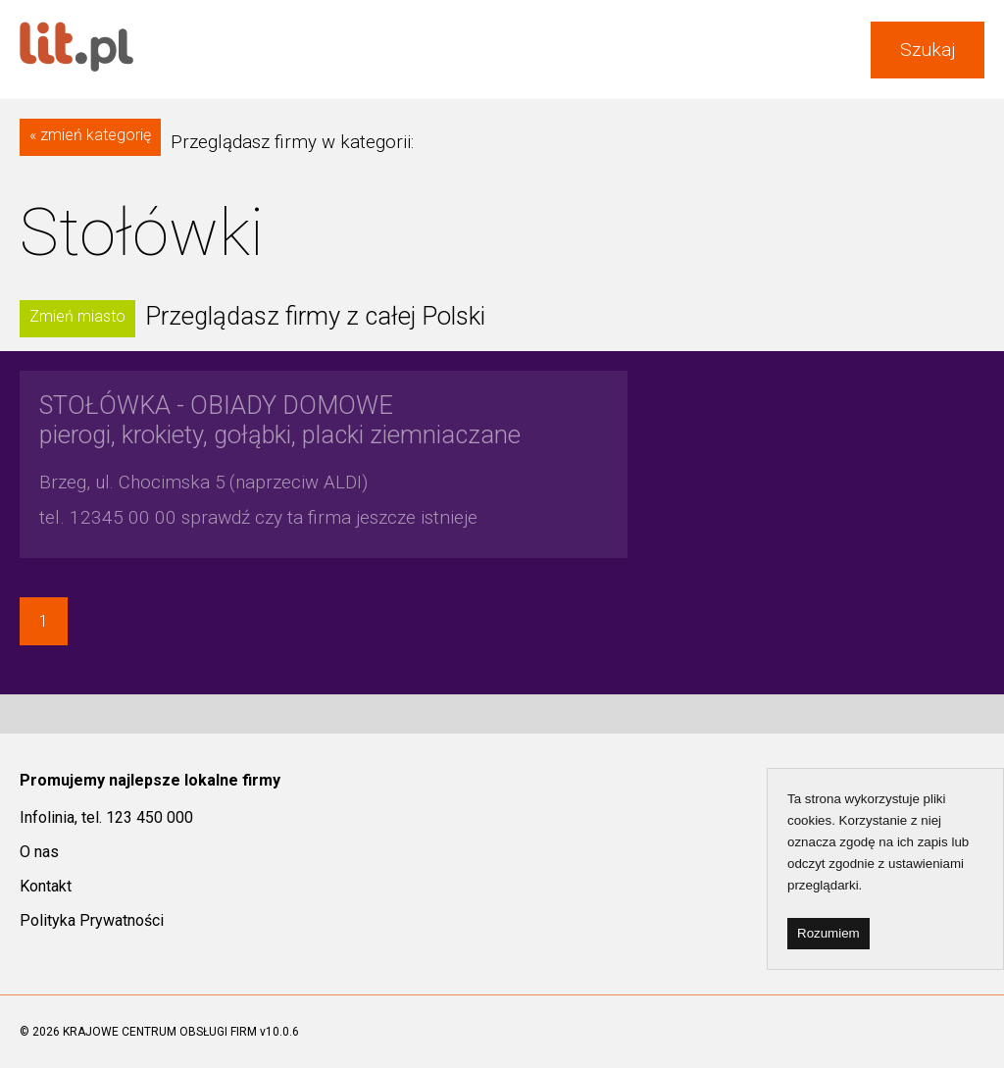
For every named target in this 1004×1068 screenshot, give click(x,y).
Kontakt (46, 886)
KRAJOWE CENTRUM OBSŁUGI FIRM (160, 1032)
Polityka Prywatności (92, 920)
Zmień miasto (77, 316)
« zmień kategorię (90, 135)
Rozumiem (828, 933)
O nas (39, 851)
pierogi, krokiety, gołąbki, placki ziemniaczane (280, 419)
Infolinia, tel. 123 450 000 (106, 817)
